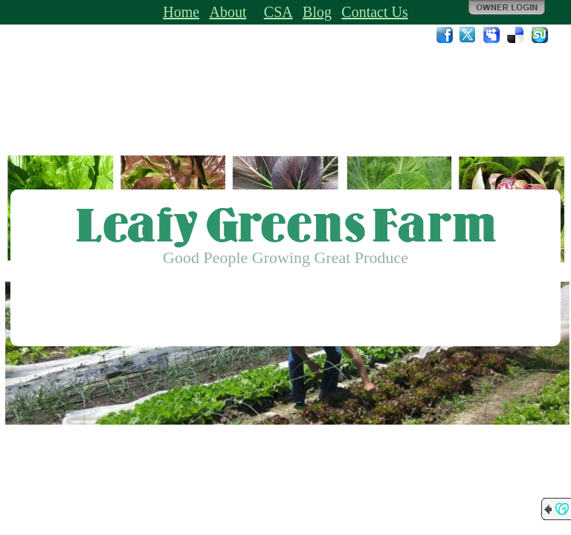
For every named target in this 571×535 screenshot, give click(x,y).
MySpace (492, 35)
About (227, 12)
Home (181, 12)
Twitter (468, 35)
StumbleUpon (539, 35)
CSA (278, 12)
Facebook (444, 35)
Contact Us (374, 12)
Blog (317, 12)
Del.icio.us (516, 35)
